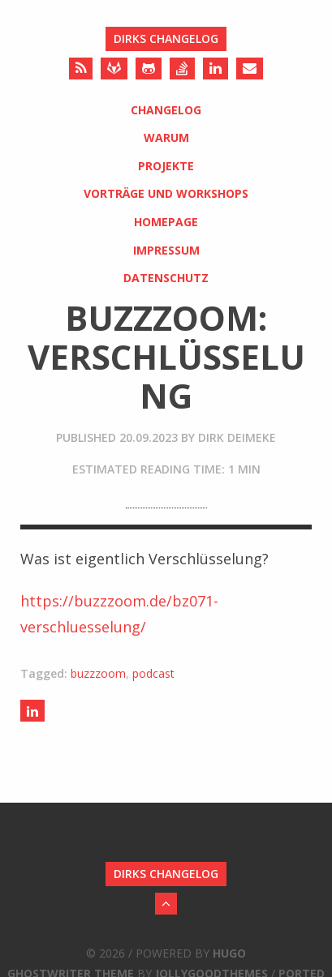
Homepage (166, 221)
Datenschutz (166, 277)
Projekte (166, 166)
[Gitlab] (114, 68)
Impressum (166, 250)
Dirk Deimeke (237, 437)
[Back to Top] (166, 904)
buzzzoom (98, 673)
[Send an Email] (249, 68)
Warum (166, 137)
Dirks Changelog (166, 38)
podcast (153, 673)
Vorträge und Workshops (166, 193)
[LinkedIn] (215, 68)
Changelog (166, 110)
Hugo (229, 953)
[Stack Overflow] (182, 68)
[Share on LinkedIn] (32, 711)
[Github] (149, 68)
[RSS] (81, 68)
